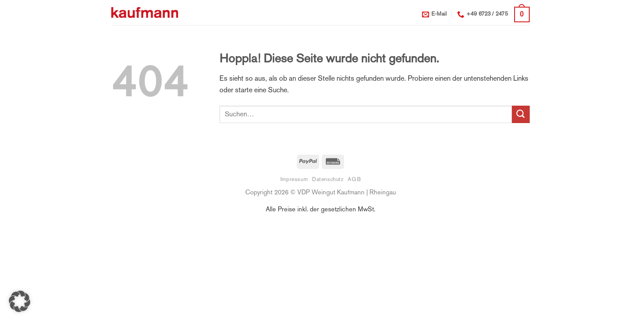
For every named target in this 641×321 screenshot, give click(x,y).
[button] (522, 14)
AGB (354, 179)
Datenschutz (328, 179)
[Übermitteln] (521, 114)
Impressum (294, 179)
